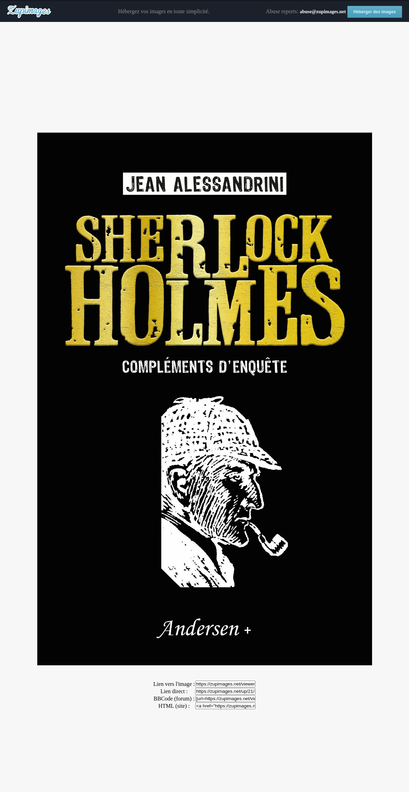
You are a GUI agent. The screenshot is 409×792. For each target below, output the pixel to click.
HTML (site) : (174, 706)
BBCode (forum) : (174, 699)
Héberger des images (375, 11)
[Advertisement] (204, 77)
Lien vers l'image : (174, 684)
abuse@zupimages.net (323, 11)
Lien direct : (174, 691)
